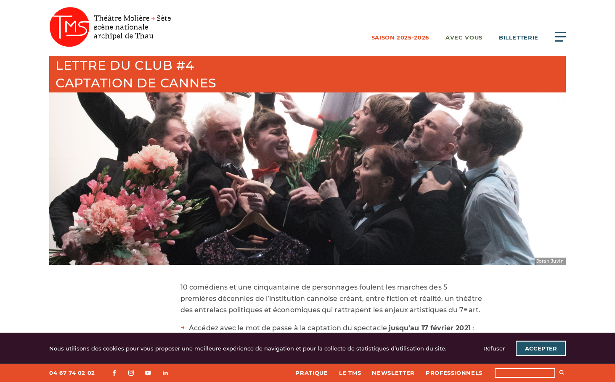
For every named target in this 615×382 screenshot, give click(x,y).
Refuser (494, 348)
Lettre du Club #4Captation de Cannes (136, 74)
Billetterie (518, 37)
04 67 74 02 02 (72, 372)
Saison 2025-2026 (400, 37)
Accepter (541, 348)
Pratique (311, 372)
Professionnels (454, 372)
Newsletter (393, 372)
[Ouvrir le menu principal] (560, 36)
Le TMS (350, 372)
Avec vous (463, 37)
